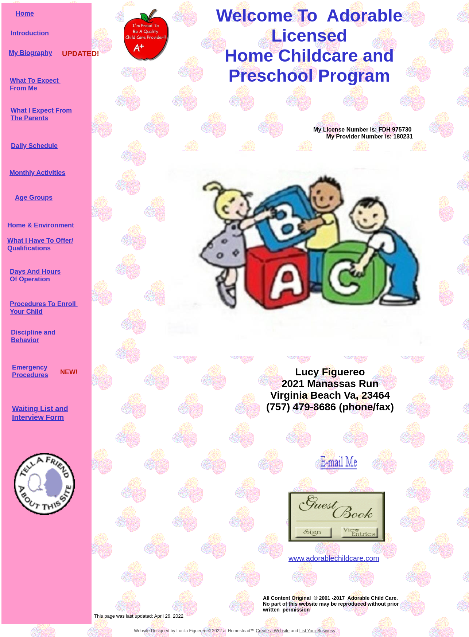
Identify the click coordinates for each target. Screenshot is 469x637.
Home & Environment (40, 225)
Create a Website (273, 630)
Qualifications (29, 248)
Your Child (26, 311)
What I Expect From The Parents (41, 114)
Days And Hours (35, 271)
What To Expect (35, 80)
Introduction (30, 33)
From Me (23, 88)
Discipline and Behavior (33, 336)
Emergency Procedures (30, 371)
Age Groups (34, 197)
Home (25, 13)
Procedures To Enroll (44, 304)
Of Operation (30, 279)
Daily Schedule (34, 145)
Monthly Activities (37, 172)
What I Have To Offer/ (40, 240)
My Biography (30, 52)
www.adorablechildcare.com (333, 558)
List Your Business (317, 630)
